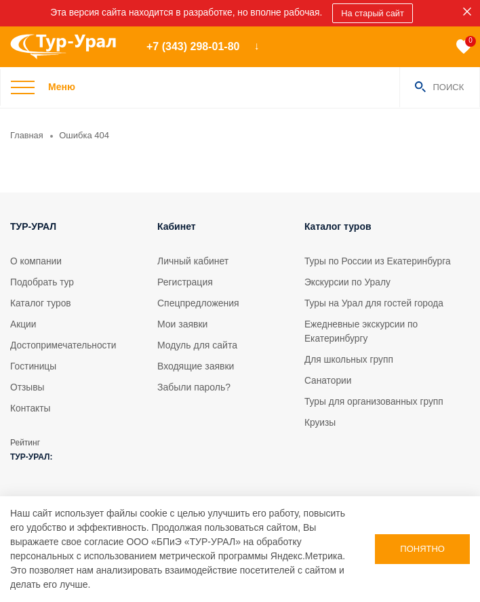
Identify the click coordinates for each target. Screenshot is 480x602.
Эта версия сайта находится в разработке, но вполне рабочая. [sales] (185, 12)
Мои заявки (182, 324)
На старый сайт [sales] (375, 13)
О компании (36, 261)
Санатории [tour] (328, 380)
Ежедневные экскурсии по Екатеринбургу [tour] (362, 331)
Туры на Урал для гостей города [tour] (375, 303)
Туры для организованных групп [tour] (374, 401)
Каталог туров (41, 303)
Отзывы (27, 387)
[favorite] (463, 46)
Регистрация (185, 282)
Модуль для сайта (197, 345)
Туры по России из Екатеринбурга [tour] (378, 261)
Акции (23, 324)
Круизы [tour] (320, 422)
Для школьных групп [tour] (349, 359)
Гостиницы (33, 366)
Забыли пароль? (194, 387)
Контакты (30, 408)
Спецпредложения (198, 303)
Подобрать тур (42, 282)
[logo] (68, 47)
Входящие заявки (195, 366)
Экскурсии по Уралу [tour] (348, 282)
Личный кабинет (192, 261)
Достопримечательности (64, 345)
